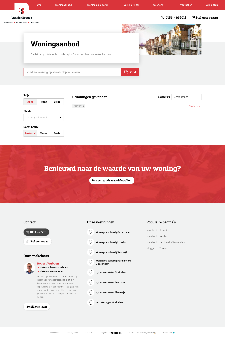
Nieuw (43, 133)
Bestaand (30, 133)
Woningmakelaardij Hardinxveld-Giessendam (113, 262)
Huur (44, 101)
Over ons (158, 4)
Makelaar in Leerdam (157, 236)
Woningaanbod (63, 4)
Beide (57, 101)
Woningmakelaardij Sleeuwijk (112, 252)
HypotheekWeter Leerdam (110, 282)
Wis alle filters (194, 106)
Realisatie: (169, 333)
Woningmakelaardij (97, 4)
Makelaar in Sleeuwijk (158, 230)
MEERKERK (77, 106)
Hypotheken (185, 4)
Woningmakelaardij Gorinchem (113, 232)
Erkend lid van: (142, 333)
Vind (133, 72)
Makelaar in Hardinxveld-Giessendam (166, 242)
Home (38, 4)
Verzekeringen (131, 4)
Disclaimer (55, 333)
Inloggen (213, 4)
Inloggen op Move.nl (157, 248)
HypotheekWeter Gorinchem (111, 272)
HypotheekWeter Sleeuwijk (110, 292)
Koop (30, 101)
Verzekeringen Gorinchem (110, 302)
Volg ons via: (111, 333)
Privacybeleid (72, 333)
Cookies (89, 333)
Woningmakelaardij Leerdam (111, 242)
